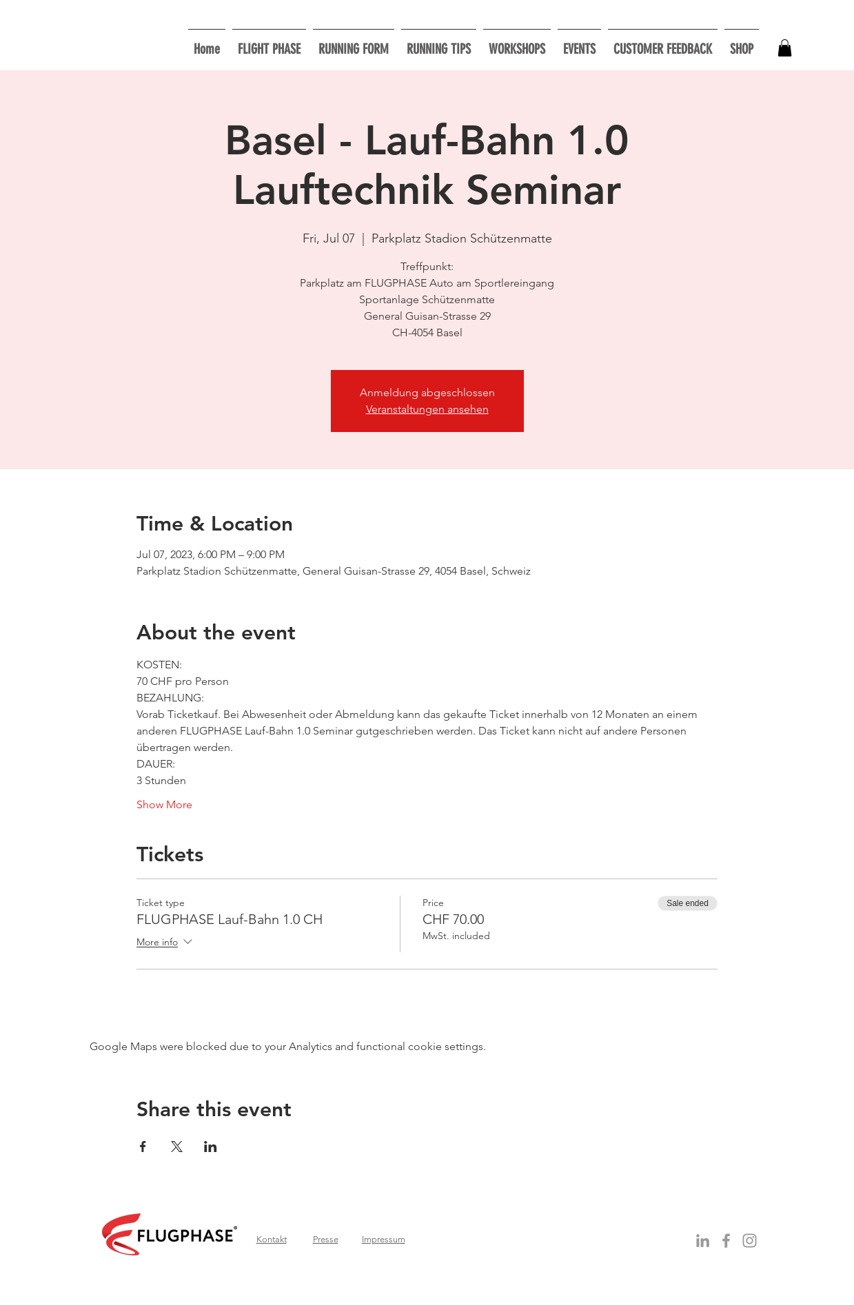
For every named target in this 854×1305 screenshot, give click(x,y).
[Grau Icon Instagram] (749, 1240)
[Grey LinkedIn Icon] (702, 1240)
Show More (164, 804)
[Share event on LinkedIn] (210, 1146)
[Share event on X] (176, 1146)
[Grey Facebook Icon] (726, 1240)
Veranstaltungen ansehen (427, 408)
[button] (517, 43)
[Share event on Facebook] (143, 1146)
